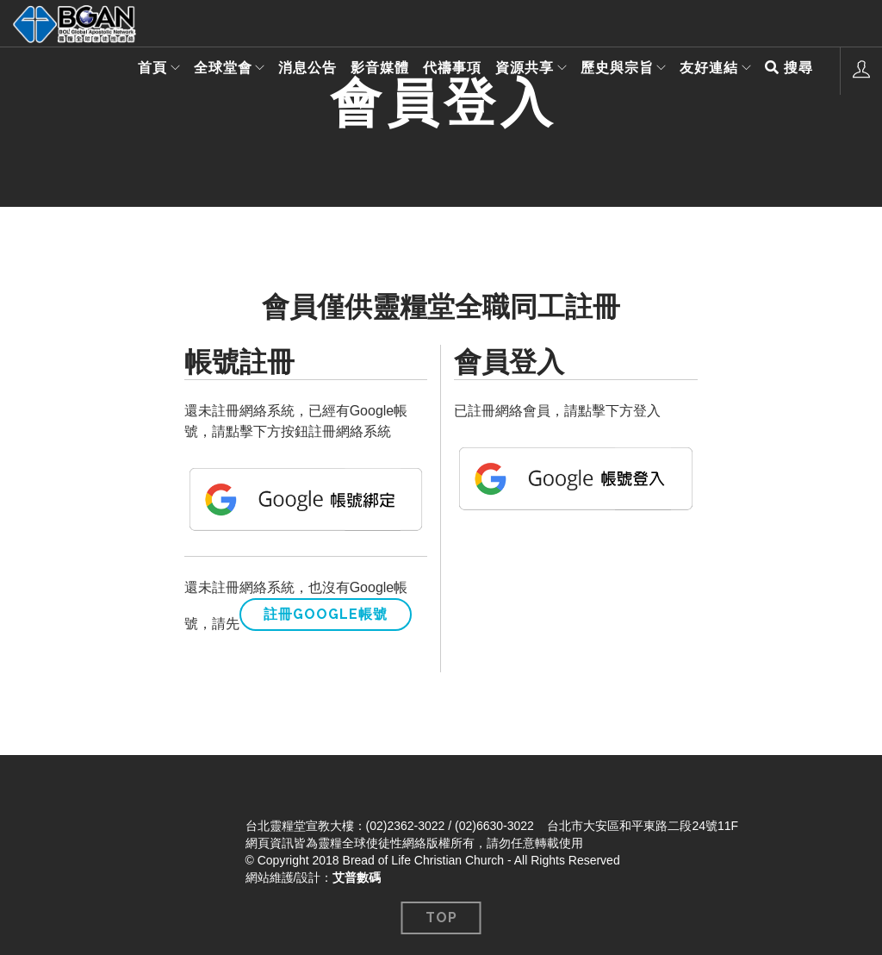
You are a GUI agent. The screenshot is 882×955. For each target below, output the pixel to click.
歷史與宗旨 (611, 70)
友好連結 (706, 70)
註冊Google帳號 (326, 614)
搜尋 (789, 70)
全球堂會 (211, 70)
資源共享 (516, 70)
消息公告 (299, 70)
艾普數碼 (356, 877)
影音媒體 (371, 70)
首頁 (137, 70)
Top (441, 917)
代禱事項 (443, 70)
